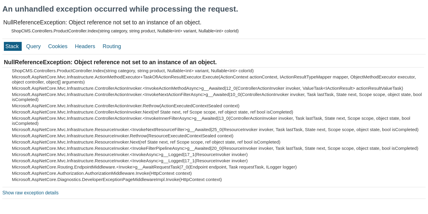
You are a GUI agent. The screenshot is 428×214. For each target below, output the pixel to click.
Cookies (58, 46)
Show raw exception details (30, 192)
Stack (12, 46)
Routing (112, 46)
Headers (86, 46)
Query (34, 46)
